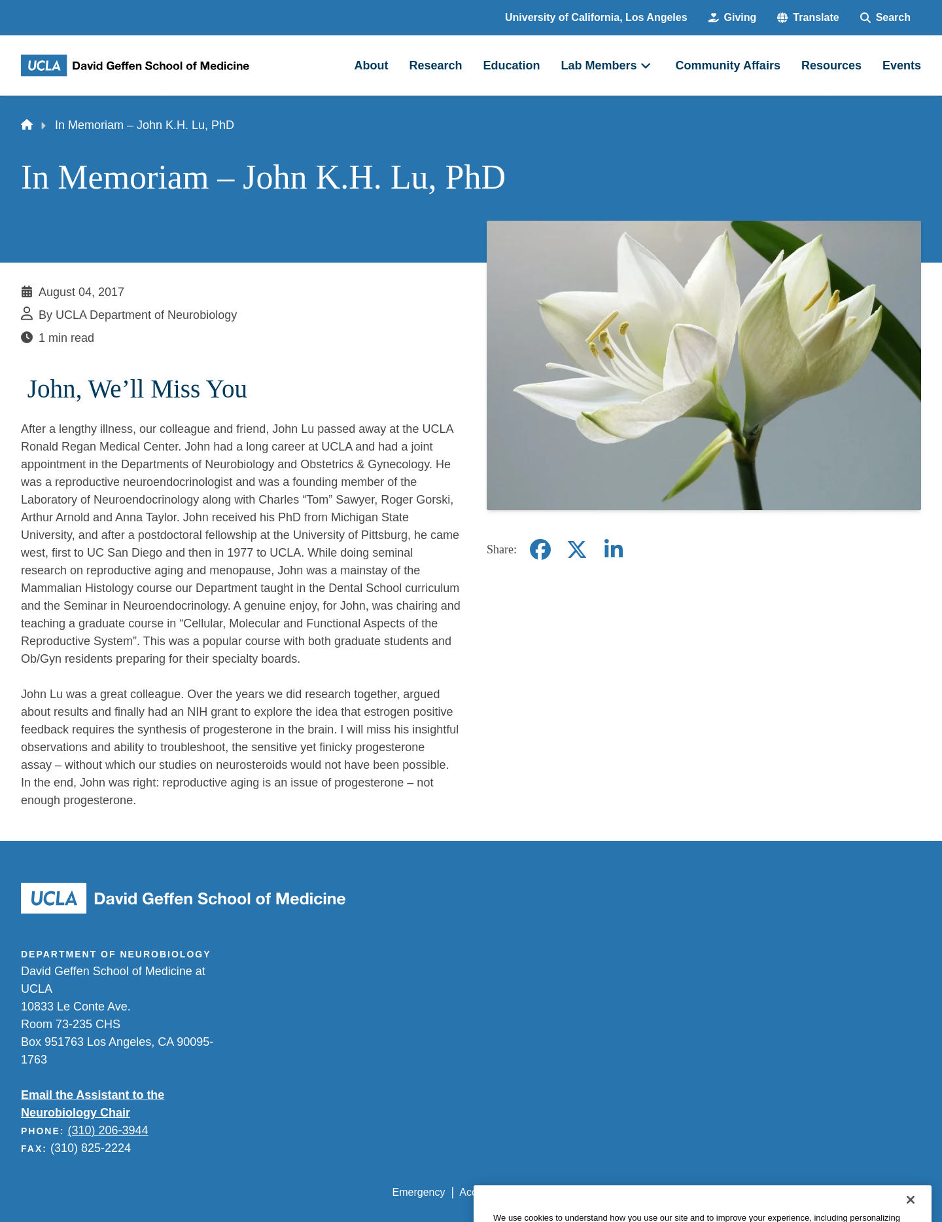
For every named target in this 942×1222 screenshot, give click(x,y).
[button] (808, 17)
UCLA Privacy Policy (578, 1192)
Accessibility (487, 1192)
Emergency (418, 1192)
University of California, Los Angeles (596, 17)
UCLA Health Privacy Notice (705, 1192)
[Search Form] (885, 17)
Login (797, 1192)
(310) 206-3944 (107, 1130)
